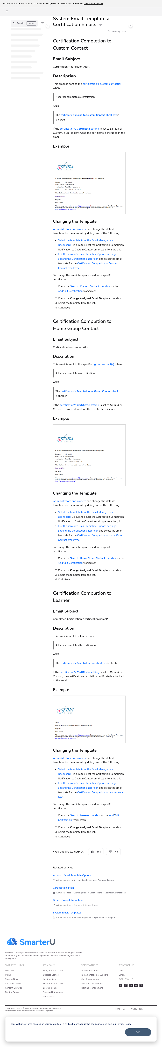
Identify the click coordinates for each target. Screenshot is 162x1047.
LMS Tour (10, 970)
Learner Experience (90, 970)
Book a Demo (12, 992)
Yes (96, 851)
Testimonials (49, 979)
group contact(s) (104, 364)
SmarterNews (12, 979)
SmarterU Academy (53, 992)
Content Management (92, 983)
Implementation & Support (94, 974)
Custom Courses (13, 983)
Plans (8, 974)
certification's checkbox (89, 115)
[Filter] (42, 23)
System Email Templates (67, 912)
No (113, 851)
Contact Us (48, 996)
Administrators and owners (69, 229)
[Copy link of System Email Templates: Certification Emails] (100, 25)
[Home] (7, 11)
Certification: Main (63, 888)
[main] (89, 469)
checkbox (90, 286)
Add (60, 291)
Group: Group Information (68, 900)
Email (122, 974)
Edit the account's (68, 254)
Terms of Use (120, 1008)
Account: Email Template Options (72, 875)
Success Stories (51, 974)
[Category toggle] (48, 26)
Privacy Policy (136, 1008)
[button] (24, 23)
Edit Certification (73, 291)
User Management (90, 979)
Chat (121, 970)
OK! (138, 1032)
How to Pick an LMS (53, 983)
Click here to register (93, 3)
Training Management (92, 987)
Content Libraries (13, 987)
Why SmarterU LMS (53, 970)
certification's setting (79, 129)
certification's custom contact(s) (102, 84)
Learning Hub (50, 987)
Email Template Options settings (97, 254)
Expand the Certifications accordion (78, 259)
